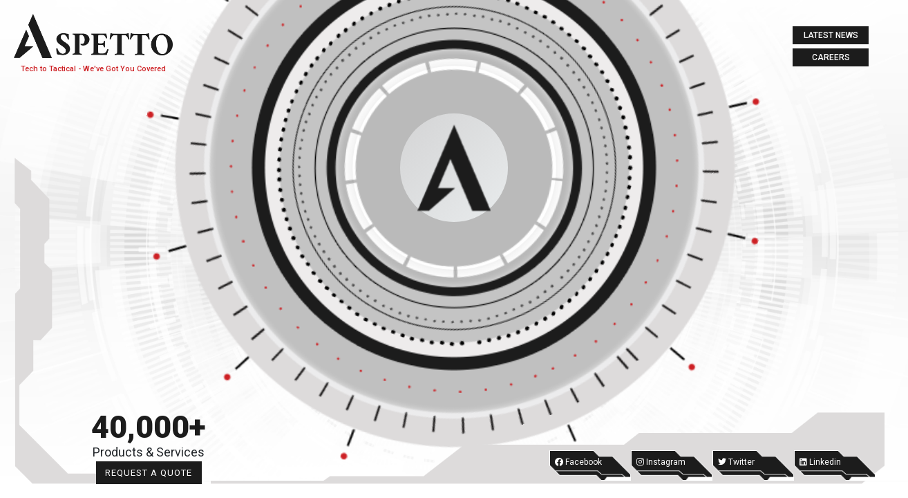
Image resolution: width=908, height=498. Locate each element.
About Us (138, 145)
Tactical (138, 219)
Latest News (831, 35)
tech (138, 182)
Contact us (139, 329)
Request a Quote (210, 473)
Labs (139, 255)
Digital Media (139, 292)
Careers (831, 57)
